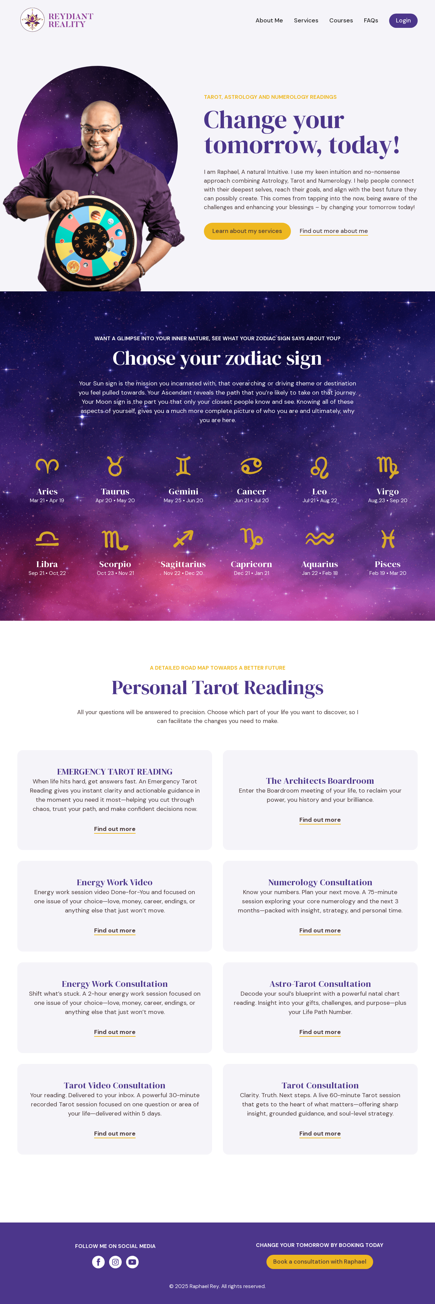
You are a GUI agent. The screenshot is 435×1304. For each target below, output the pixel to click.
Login (403, 20)
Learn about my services (247, 231)
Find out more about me (334, 231)
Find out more (115, 829)
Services (306, 20)
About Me (269, 20)
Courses (341, 20)
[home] (57, 20)
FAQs (371, 20)
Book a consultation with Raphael (319, 1261)
